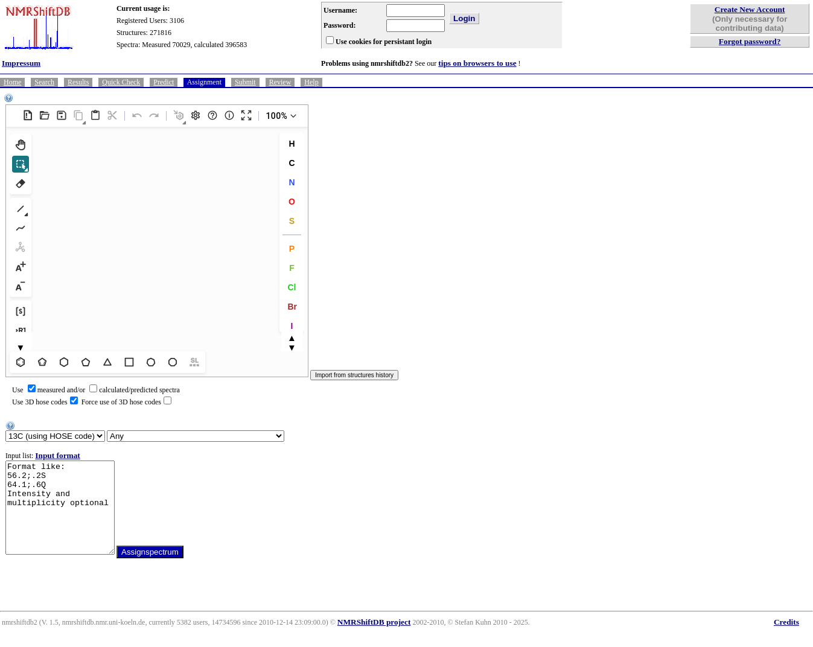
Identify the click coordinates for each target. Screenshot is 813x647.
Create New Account (750, 9)
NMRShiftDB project (374, 640)
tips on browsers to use (477, 63)
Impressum (21, 63)
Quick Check (121, 82)
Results (78, 82)
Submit (245, 82)
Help (311, 82)
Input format (57, 455)
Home (12, 82)
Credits (786, 640)
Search (44, 82)
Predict (163, 82)
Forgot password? (750, 41)
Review (280, 82)
